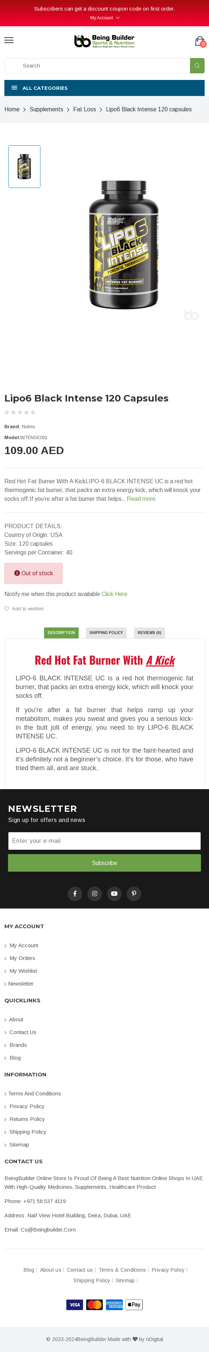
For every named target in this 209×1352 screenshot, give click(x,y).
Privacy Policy (24, 1106)
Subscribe (104, 863)
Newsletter (18, 983)
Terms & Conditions (122, 1270)
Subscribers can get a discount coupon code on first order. (104, 8)
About (13, 1019)
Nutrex (28, 426)
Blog (12, 1058)
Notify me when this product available (65, 594)
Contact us (20, 1032)
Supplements (46, 109)
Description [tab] (61, 633)
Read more (141, 499)
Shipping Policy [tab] (106, 633)
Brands (15, 1045)
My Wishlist (20, 971)
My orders (19, 958)
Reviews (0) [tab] (149, 633)
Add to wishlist (23, 608)
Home (12, 109)
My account (21, 945)
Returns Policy (24, 1119)
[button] (104, 88)
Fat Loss (84, 109)
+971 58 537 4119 (44, 1201)
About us (51, 1270)
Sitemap (16, 1144)
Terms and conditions (32, 1093)
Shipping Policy (25, 1132)
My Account (101, 17)
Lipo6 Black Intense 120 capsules (149, 109)
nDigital (154, 1339)
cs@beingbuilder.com (48, 1229)
